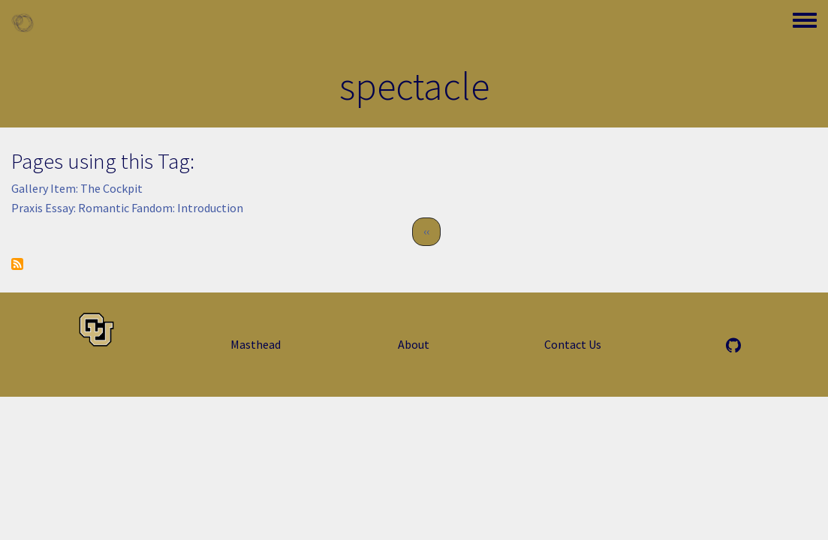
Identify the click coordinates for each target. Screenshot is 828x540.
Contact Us (572, 344)
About (413, 344)
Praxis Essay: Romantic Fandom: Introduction (127, 207)
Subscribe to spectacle (17, 264)
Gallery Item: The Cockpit (77, 188)
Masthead (255, 344)
